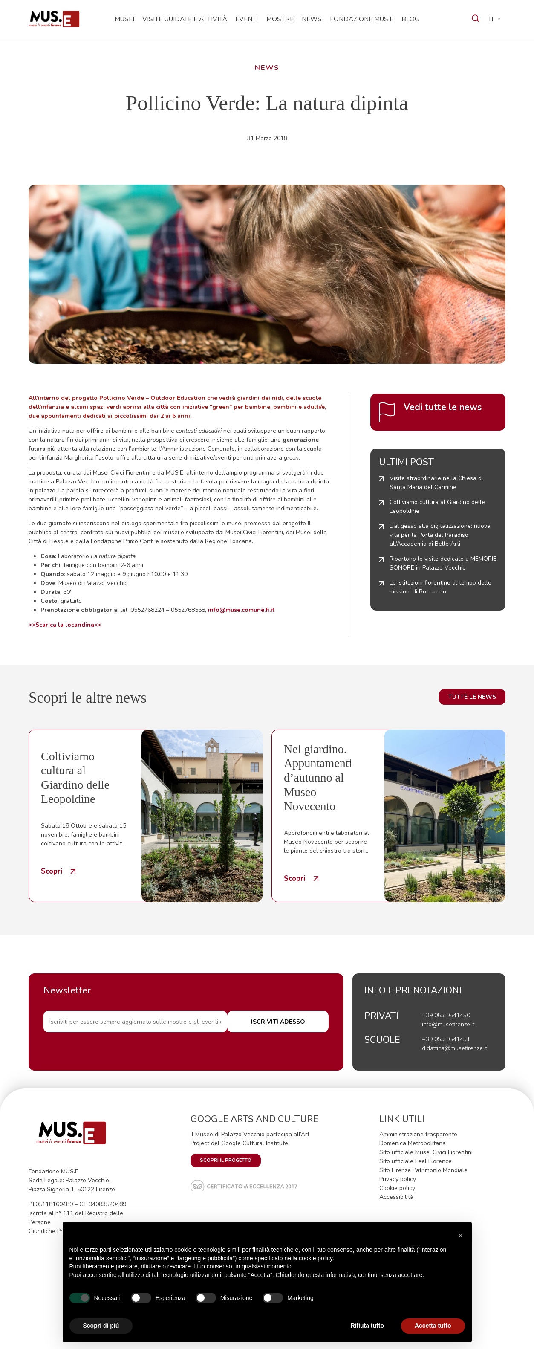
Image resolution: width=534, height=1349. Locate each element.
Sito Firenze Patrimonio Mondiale (423, 1170)
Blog (410, 18)
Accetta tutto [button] (433, 1325)
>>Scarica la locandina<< (65, 625)
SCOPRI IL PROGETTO (225, 1160)
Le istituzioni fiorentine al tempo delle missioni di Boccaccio (440, 587)
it (491, 18)
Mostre (280, 18)
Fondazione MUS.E (361, 18)
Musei (124, 18)
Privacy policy (397, 1179)
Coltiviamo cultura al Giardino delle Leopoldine (437, 506)
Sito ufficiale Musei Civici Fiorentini (426, 1152)
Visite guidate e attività (184, 18)
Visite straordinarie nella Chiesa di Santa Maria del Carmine (436, 482)
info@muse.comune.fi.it (241, 610)
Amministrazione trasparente (418, 1134)
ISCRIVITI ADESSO (292, 1023)
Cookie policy (397, 1188)
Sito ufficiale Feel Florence (415, 1161)
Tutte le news (472, 697)
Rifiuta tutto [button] (367, 1325)
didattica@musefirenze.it (454, 1048)
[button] (461, 1235)
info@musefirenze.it (448, 1024)
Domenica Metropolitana (412, 1143)
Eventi (246, 18)
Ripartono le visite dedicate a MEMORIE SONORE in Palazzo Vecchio (443, 563)
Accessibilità (396, 1197)
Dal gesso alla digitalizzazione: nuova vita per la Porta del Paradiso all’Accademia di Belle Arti (440, 535)
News (312, 18)
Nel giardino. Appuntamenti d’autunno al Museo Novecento (318, 777)
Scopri (51, 871)
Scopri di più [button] (101, 1325)
